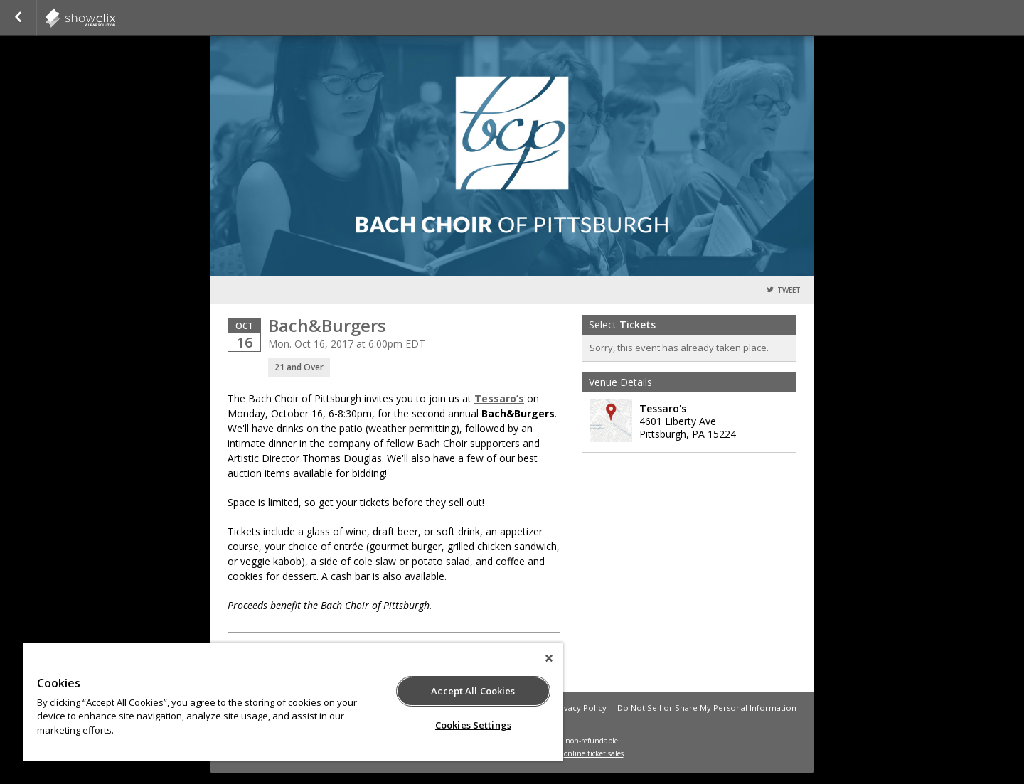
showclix (115, 17)
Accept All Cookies (473, 690)
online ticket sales (594, 753)
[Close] (549, 658)
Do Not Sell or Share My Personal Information (706, 707)
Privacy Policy (580, 707)
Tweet (789, 290)
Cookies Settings (473, 725)
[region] (293, 702)
